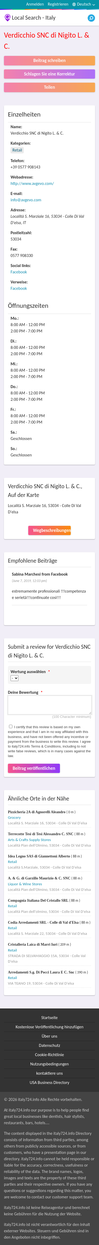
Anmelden (35, 4)
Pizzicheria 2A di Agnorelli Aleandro (37, 812)
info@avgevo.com (26, 199)
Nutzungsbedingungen (49, 1063)
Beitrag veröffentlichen (34, 768)
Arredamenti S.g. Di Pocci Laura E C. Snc (41, 972)
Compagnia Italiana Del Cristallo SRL (38, 900)
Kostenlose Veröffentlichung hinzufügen (49, 1026)
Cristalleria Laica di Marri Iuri (33, 944)
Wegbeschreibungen (52, 530)
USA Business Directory (49, 1082)
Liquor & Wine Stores (25, 884)
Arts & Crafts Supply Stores (29, 839)
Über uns (49, 1036)
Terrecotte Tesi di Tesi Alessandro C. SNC (41, 834)
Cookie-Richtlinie (49, 1054)
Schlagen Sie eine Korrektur (49, 74)
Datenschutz (49, 1045)
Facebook (19, 271)
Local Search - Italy (33, 17)
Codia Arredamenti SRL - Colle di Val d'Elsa (43, 922)
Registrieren (58, 4)
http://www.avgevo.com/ (32, 183)
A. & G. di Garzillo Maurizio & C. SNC (39, 878)
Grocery (14, 817)
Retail (17, 150)
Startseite (49, 1017)
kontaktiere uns (49, 1073)
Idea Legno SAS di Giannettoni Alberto (39, 856)
